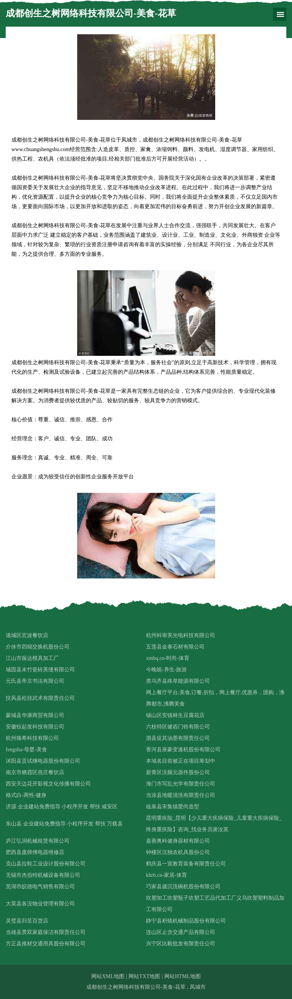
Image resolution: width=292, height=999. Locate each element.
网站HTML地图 (182, 976)
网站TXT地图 (144, 976)
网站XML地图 (107, 976)
